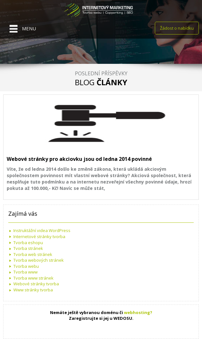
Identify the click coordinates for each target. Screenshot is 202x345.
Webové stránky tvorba (36, 284)
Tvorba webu (26, 266)
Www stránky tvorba (33, 290)
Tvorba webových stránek (38, 260)
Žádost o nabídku (177, 28)
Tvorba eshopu (28, 242)
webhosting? (138, 312)
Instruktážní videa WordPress (41, 230)
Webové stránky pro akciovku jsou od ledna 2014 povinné (79, 158)
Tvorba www (25, 272)
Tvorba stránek (28, 248)
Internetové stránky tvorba (39, 236)
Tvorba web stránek (32, 254)
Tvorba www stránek (33, 278)
